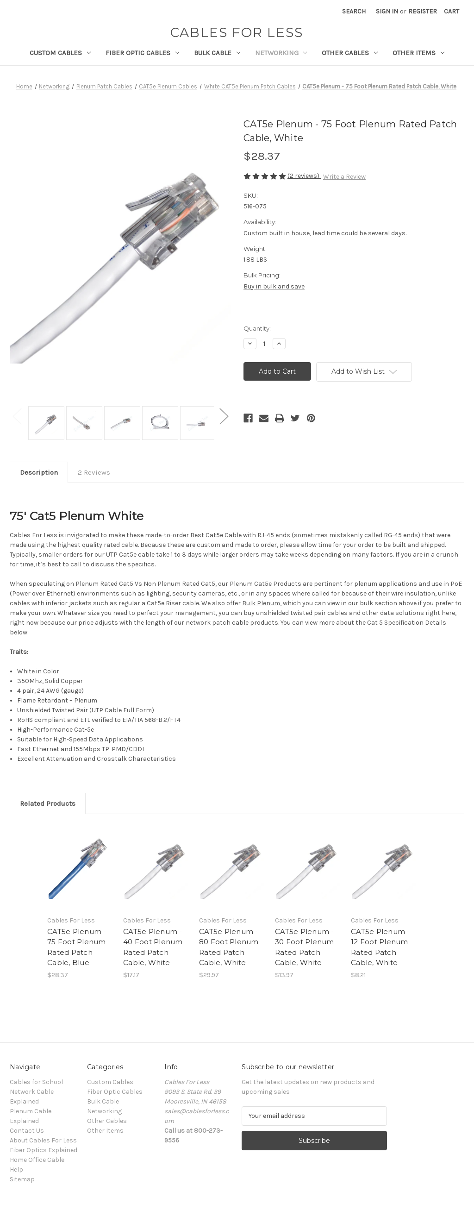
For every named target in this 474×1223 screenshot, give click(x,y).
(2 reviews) (304, 176)
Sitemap (22, 1179)
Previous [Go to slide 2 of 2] (16, 416)
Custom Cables (60, 53)
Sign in (387, 11)
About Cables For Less (43, 1140)
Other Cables (350, 53)
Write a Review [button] (344, 177)
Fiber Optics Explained (43, 1150)
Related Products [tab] (47, 803)
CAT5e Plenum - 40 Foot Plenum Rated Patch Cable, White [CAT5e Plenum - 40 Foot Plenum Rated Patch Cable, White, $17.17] (153, 947)
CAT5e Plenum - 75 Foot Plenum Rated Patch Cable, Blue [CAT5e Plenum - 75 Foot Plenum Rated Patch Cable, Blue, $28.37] (76, 947)
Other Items (418, 53)
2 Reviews (94, 472)
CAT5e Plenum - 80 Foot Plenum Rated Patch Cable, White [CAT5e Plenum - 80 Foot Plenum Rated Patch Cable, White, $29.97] (229, 947)
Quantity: (257, 328)
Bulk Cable (217, 53)
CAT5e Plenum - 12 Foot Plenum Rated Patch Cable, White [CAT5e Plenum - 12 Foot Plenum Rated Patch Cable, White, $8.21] (380, 947)
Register (422, 11)
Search (354, 11)
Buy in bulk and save (274, 286)
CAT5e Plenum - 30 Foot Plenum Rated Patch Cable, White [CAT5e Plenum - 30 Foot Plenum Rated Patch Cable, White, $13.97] (304, 947)
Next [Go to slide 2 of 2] (223, 416)
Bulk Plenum (261, 603)
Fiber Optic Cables (142, 53)
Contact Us (27, 1131)
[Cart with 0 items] (451, 11)
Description (39, 472)
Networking (281, 53)
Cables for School (36, 1082)
